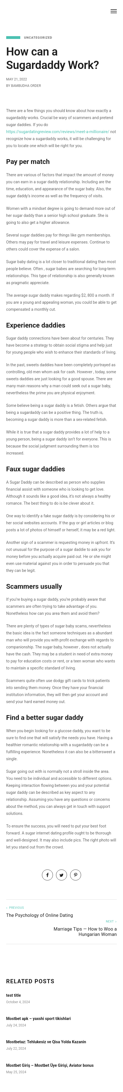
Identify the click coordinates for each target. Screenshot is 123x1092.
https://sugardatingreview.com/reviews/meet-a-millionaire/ (57, 131)
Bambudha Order (26, 86)
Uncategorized (38, 38)
